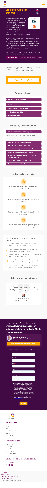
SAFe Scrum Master (11, 453)
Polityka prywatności (6, 478)
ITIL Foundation (10, 444)
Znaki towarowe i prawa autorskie (10, 476)
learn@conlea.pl (10, 462)
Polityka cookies (5, 474)
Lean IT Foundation (11, 451)
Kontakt (8, 426)
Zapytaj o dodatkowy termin (23, 80)
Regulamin (4, 472)
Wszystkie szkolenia (11, 431)
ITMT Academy (10, 435)
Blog (7, 428)
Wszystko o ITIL (10, 433)
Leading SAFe (9, 446)
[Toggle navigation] (43, 4)
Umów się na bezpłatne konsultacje (21, 343)
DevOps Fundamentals (12, 449)
